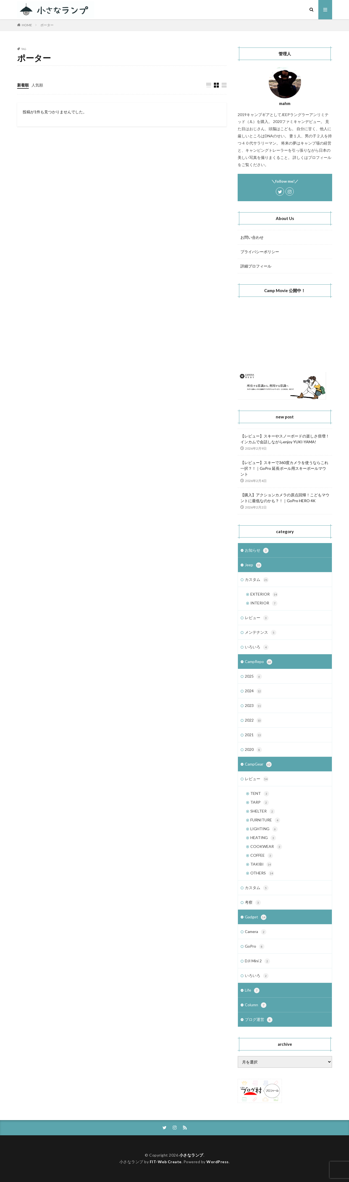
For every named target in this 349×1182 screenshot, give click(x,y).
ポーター (47, 25)
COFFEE (261, 855)
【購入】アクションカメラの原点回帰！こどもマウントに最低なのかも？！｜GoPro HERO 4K (284, 497)
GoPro (254, 946)
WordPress (217, 1161)
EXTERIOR (264, 594)
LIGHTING (264, 829)
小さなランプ (191, 1155)
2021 (253, 735)
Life (252, 990)
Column (255, 1005)
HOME (27, 25)
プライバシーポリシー (259, 251)
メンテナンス (260, 632)
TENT (259, 793)
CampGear (258, 764)
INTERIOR (263, 603)
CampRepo (258, 662)
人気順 (37, 85)
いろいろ (257, 647)
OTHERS (262, 873)
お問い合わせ (252, 237)
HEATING (263, 838)
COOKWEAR (266, 847)
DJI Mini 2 (257, 961)
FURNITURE (265, 820)
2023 (253, 706)
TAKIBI (261, 864)
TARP (259, 802)
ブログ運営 (258, 1020)
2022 (253, 720)
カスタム (257, 580)
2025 (253, 676)
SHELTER (262, 811)
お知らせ (257, 550)
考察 (253, 902)
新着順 (23, 85)
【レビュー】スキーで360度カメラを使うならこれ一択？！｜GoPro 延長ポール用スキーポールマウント (284, 468)
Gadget (255, 917)
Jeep (253, 565)
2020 (253, 750)
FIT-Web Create (166, 1161)
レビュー (257, 618)
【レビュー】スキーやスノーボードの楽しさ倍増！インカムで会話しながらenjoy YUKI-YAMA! (284, 439)
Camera (255, 932)
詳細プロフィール (255, 266)
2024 (253, 691)
